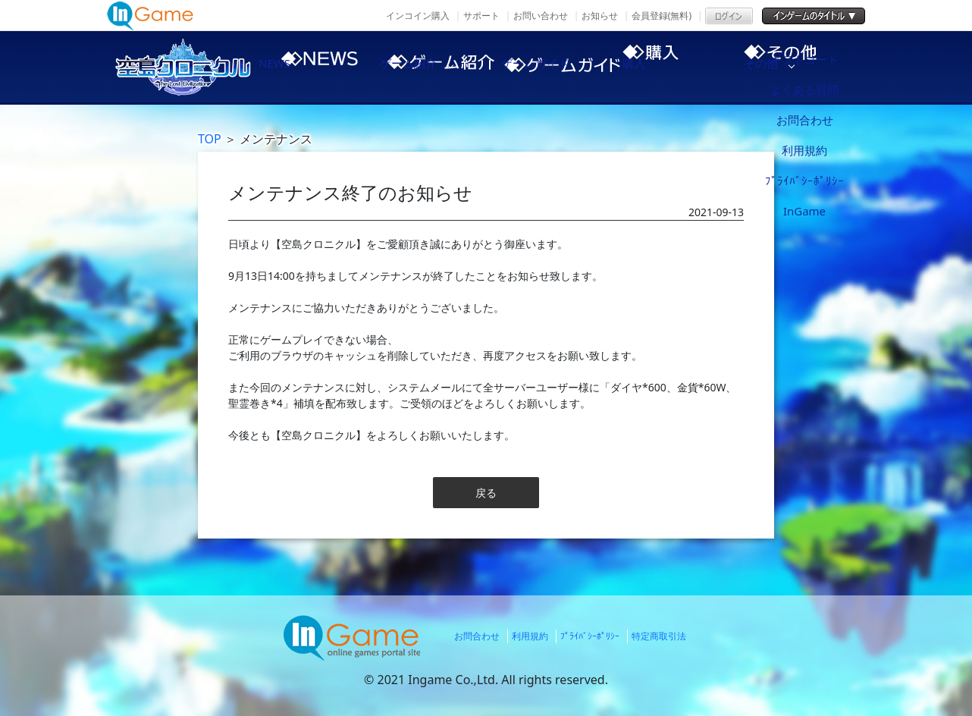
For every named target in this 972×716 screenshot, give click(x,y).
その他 (819, 67)
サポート (481, 15)
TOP (209, 138)
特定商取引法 (659, 636)
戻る (486, 492)
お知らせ (600, 15)
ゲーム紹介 (433, 67)
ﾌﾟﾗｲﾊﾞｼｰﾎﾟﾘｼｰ (589, 636)
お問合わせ (477, 636)
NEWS (304, 67)
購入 (690, 67)
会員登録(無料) (661, 15)
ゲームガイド (561, 67)
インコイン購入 (418, 15)
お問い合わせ (540, 15)
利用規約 (530, 636)
